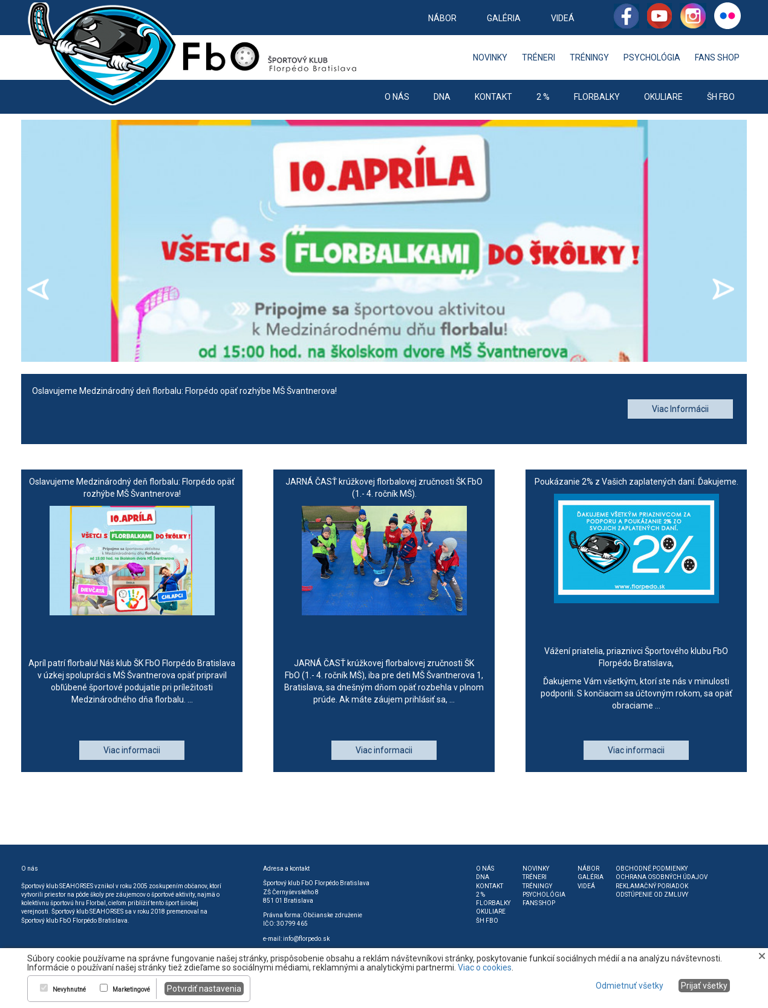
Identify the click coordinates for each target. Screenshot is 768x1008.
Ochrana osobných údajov (662, 877)
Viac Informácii (680, 409)
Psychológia (651, 57)
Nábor (442, 18)
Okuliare (663, 97)
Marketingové (131, 990)
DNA (442, 97)
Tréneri (538, 57)
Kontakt (493, 97)
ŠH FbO (721, 97)
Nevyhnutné (69, 990)
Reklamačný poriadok (652, 886)
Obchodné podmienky (652, 868)
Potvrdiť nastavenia (204, 988)
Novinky (490, 57)
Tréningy (589, 57)
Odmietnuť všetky (629, 985)
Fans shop (717, 57)
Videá (562, 18)
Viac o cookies (485, 967)
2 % (543, 97)
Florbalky (597, 97)
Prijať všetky (704, 985)
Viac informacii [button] (131, 750)
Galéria (504, 18)
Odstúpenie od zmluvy (652, 894)
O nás (397, 97)
